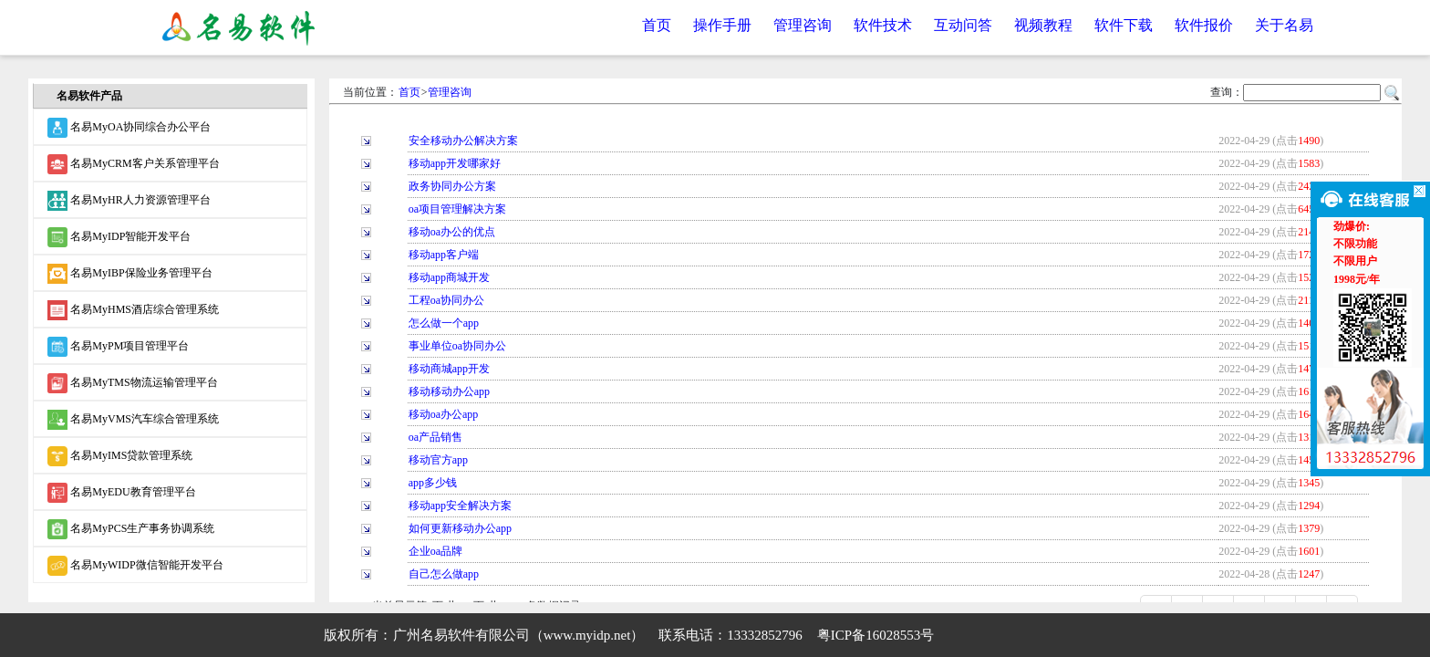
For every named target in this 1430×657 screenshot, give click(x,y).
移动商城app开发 (449, 368)
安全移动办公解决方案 (463, 140)
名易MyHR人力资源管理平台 (128, 201)
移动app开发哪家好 (455, 163)
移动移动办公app (449, 391)
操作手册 (722, 25)
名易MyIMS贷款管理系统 (119, 456)
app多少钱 (433, 482)
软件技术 (883, 25)
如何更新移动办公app (460, 528)
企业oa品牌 (435, 551)
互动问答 (963, 25)
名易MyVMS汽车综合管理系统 (133, 420)
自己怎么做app (444, 574)
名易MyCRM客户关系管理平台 (133, 164)
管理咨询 (802, 25)
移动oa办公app (444, 414)
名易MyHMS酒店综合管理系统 (133, 310)
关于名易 (1284, 25)
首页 (656, 25)
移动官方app (438, 460)
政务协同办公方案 (452, 186)
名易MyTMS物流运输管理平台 (132, 383)
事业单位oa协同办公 (457, 345)
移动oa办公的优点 (452, 231)
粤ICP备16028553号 (875, 635)
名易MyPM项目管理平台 (118, 347)
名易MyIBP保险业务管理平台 (129, 274)
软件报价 (1204, 25)
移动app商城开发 (449, 277)
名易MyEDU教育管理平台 (121, 493)
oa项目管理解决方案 (457, 209)
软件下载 (1123, 25)
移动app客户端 (444, 254)
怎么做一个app (444, 323)
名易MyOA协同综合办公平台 (129, 128)
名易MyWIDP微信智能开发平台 (135, 566)
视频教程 (1043, 25)
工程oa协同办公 (446, 300)
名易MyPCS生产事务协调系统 (130, 529)
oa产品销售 (435, 437)
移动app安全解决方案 (460, 505)
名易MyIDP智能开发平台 (119, 237)
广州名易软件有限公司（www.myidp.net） (519, 635)
